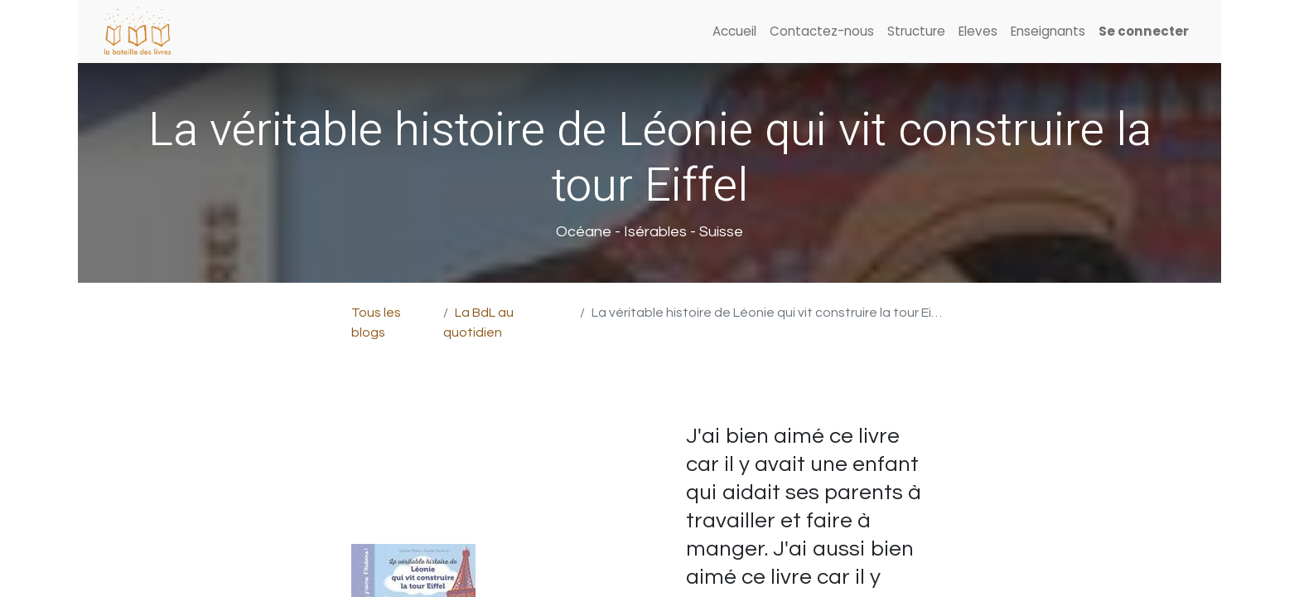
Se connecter (1144, 31)
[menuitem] (734, 32)
